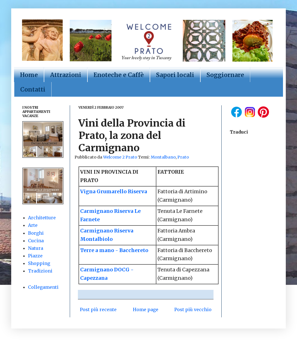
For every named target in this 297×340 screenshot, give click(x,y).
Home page (145, 309)
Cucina (36, 240)
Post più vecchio (193, 309)
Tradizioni (40, 271)
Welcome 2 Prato (120, 157)
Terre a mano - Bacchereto (114, 250)
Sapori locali (175, 75)
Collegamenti (43, 287)
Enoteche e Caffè (119, 75)
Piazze (35, 256)
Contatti (32, 89)
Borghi (36, 233)
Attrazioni (65, 75)
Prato (183, 157)
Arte (33, 225)
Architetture (42, 217)
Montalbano (163, 157)
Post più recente (98, 309)
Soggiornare (225, 75)
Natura (35, 248)
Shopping (39, 263)
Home (29, 75)
